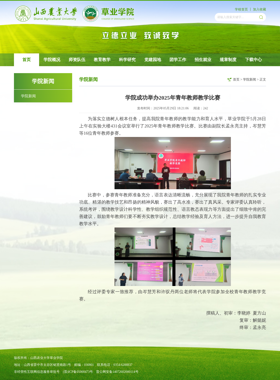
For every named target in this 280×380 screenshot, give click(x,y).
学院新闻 (28, 96)
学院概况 (52, 59)
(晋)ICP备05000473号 (78, 372)
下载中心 (253, 59)
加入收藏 (259, 9)
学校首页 (241, 9)
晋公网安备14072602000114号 (117, 372)
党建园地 (152, 59)
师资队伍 (77, 59)
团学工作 (177, 59)
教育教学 (102, 59)
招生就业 (203, 59)
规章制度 (228, 59)
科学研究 (127, 59)
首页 (26, 59)
